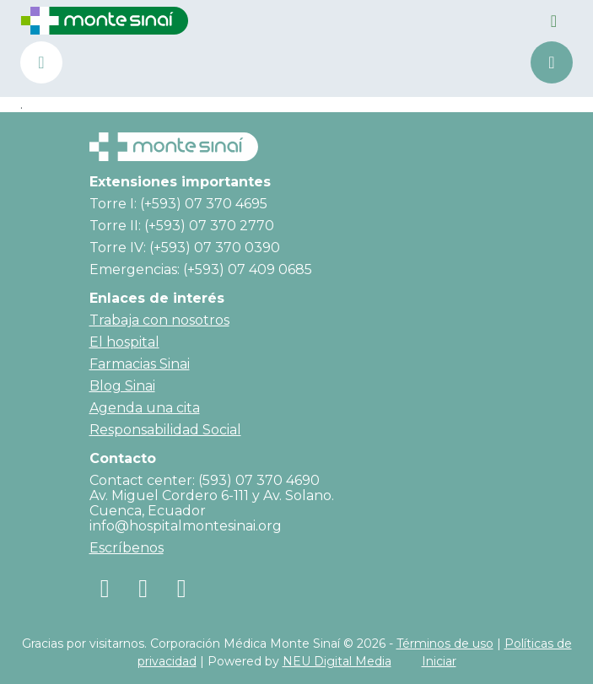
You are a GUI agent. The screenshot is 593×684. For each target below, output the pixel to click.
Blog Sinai (122, 386)
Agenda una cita (551, 62)
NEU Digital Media (337, 661)
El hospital (124, 342)
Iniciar (439, 661)
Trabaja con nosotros (159, 320)
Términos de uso (444, 643)
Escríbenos (126, 548)
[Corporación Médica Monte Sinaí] (104, 20)
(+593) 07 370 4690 (41, 62)
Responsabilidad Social (165, 430)
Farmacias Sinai (139, 364)
